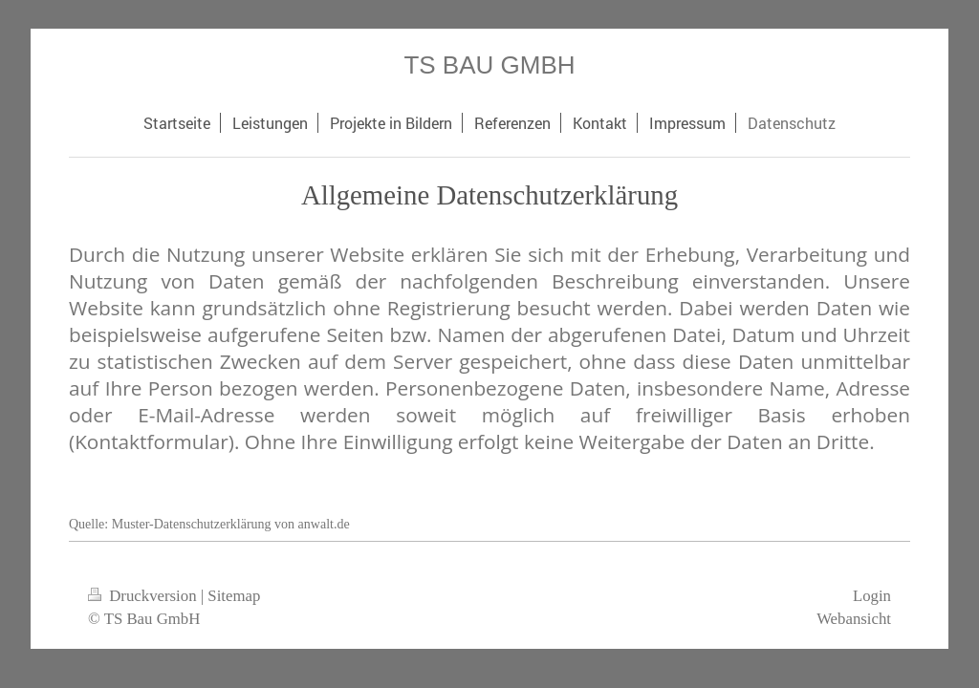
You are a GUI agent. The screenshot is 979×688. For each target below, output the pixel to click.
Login (872, 596)
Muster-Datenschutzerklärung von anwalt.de (231, 524)
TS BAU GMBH (489, 65)
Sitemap (233, 596)
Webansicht (853, 619)
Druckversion (144, 596)
